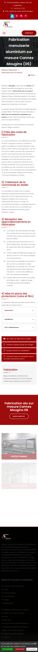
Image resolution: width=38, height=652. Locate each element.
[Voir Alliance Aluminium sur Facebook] (26, 16)
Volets (6, 589)
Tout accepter (7, 649)
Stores (6, 617)
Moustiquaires (8, 603)
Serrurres (7, 637)
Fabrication (9, 310)
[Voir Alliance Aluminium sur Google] (17, 16)
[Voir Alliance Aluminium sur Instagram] (21, 16)
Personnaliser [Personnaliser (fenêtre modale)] (31, 649)
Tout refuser (20, 649)
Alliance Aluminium (9, 70)
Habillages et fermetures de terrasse (16, 610)
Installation (9, 319)
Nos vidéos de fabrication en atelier (17, 339)
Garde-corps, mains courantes (14, 613)
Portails (6, 600)
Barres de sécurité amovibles (14, 630)
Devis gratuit (19, 416)
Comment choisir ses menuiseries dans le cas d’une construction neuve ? (19, 357)
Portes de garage (10, 593)
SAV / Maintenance (12, 327)
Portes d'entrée (9, 596)
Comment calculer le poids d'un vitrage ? (19, 344)
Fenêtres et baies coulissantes (14, 586)
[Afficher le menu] (4, 33)
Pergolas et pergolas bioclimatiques (16, 627)
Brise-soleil (7, 620)
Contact (29, 33)
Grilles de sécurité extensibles (14, 634)
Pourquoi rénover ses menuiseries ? (17, 350)
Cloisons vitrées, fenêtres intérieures (16, 623)
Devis (31, 75)
